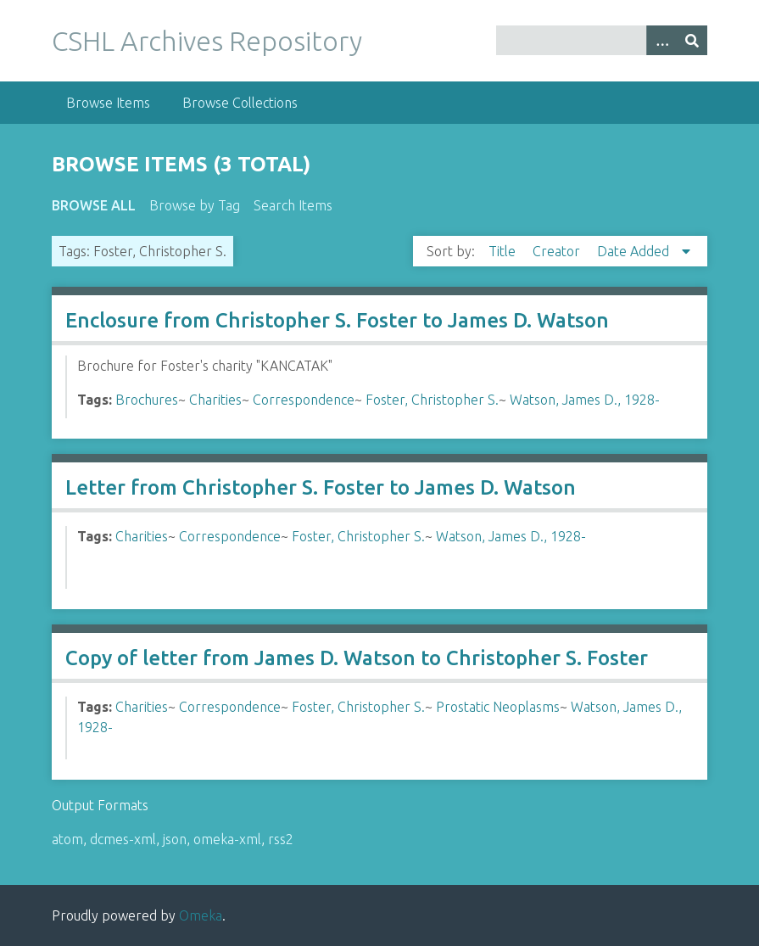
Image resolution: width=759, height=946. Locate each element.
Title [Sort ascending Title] (503, 251)
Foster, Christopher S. (432, 399)
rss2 (280, 839)
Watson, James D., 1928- (585, 399)
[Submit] (692, 40)
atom (67, 839)
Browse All (94, 205)
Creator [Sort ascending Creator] (558, 251)
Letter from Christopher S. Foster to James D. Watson (320, 487)
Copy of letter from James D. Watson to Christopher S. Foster (356, 658)
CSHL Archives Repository (207, 40)
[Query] (601, 40)
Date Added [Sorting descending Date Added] (634, 251)
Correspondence (303, 399)
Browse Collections (240, 102)
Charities (215, 399)
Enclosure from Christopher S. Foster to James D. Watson (337, 320)
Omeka (200, 915)
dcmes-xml (123, 839)
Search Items (293, 205)
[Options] (661, 40)
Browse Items (108, 102)
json (175, 839)
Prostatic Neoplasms (498, 706)
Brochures (146, 399)
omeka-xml (227, 839)
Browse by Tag (194, 205)
